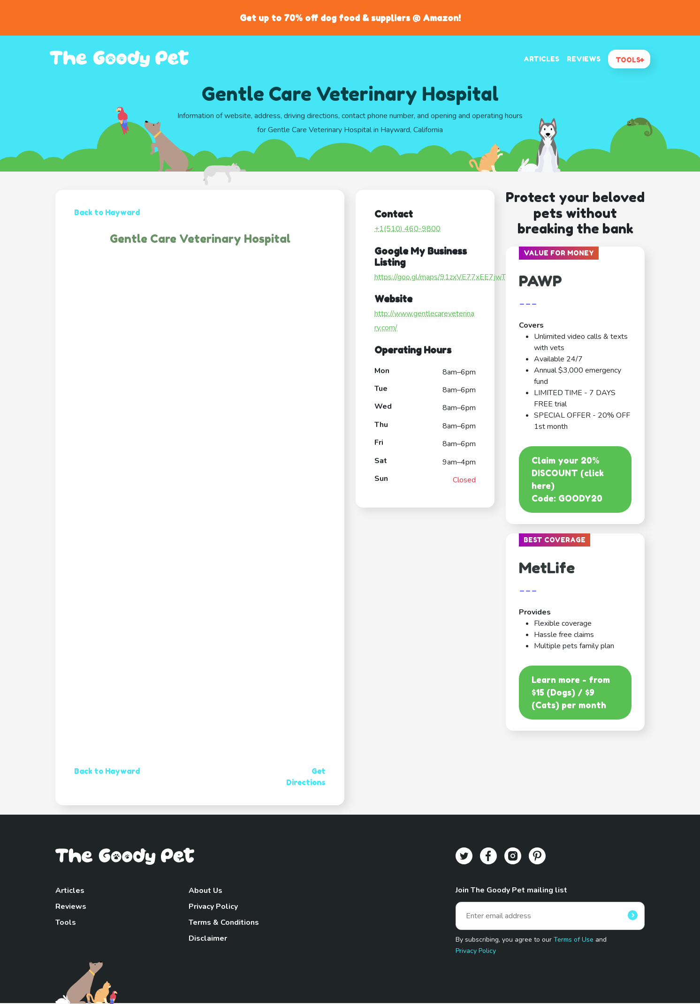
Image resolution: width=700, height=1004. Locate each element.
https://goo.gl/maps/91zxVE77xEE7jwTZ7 (444, 277)
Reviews (70, 906)
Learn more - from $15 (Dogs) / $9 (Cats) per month (571, 692)
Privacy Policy (213, 906)
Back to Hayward (107, 212)
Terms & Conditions (224, 922)
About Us (205, 890)
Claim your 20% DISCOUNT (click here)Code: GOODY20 (568, 479)
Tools (65, 922)
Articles (69, 890)
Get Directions (306, 776)
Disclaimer (208, 938)
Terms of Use (573, 939)
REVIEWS (584, 59)
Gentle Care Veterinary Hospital (200, 239)
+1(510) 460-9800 (407, 229)
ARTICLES (541, 59)
